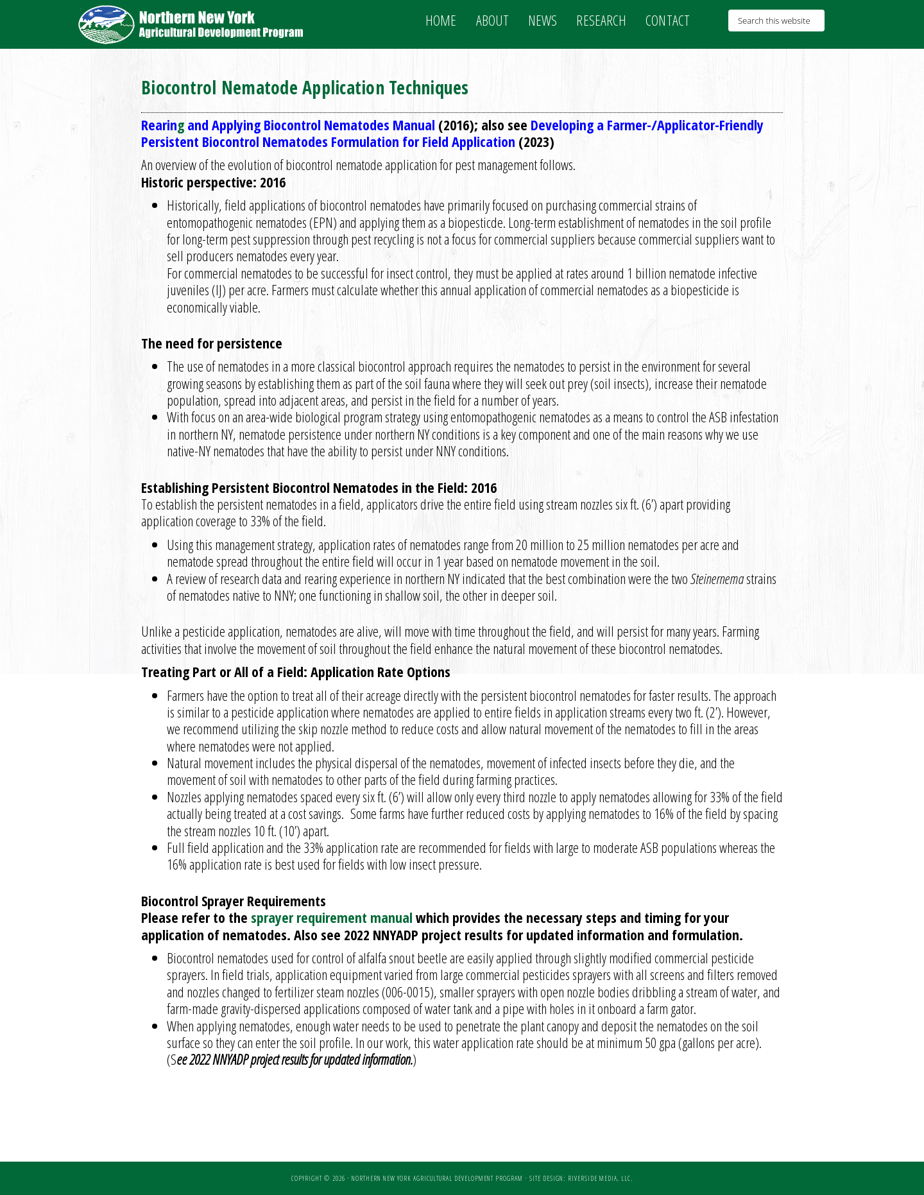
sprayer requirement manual (332, 917)
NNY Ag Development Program (192, 24)
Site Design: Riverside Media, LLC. (581, 1178)
